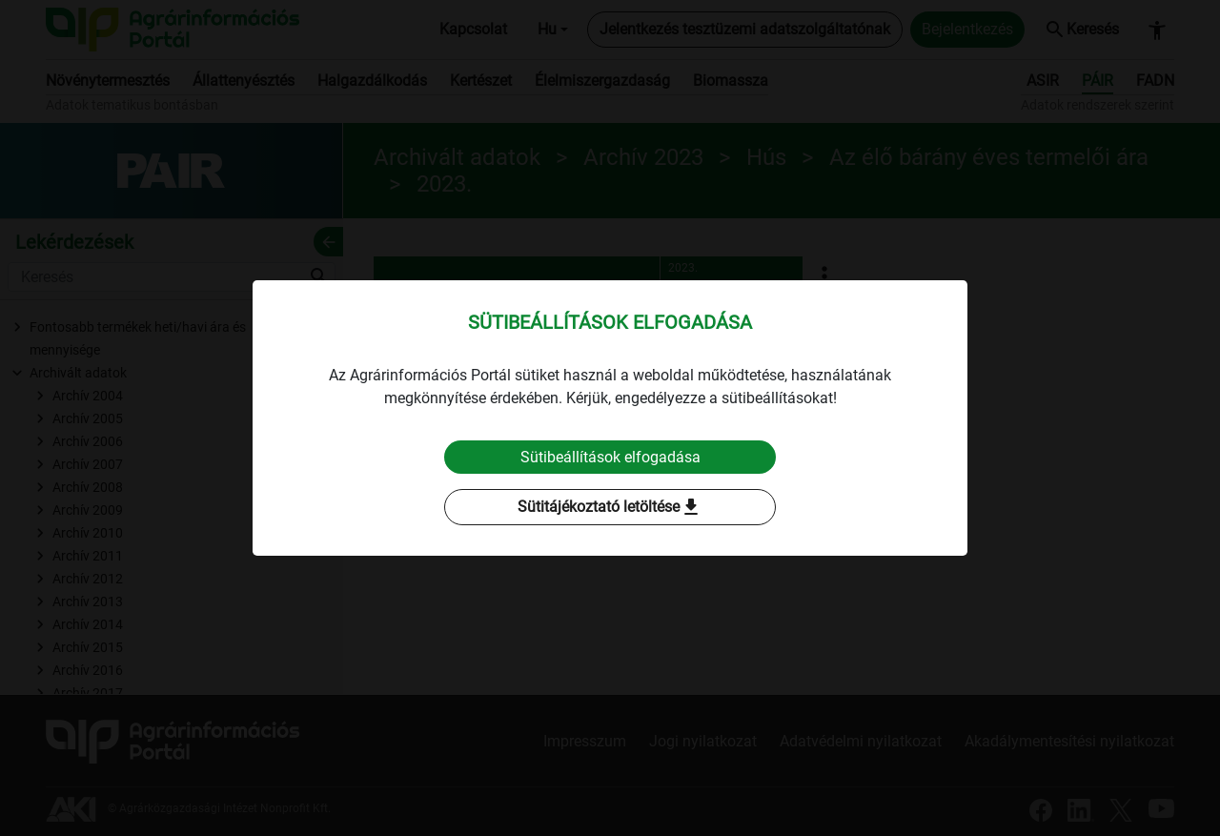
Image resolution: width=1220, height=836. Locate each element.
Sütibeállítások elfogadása (610, 457)
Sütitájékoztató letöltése (610, 508)
